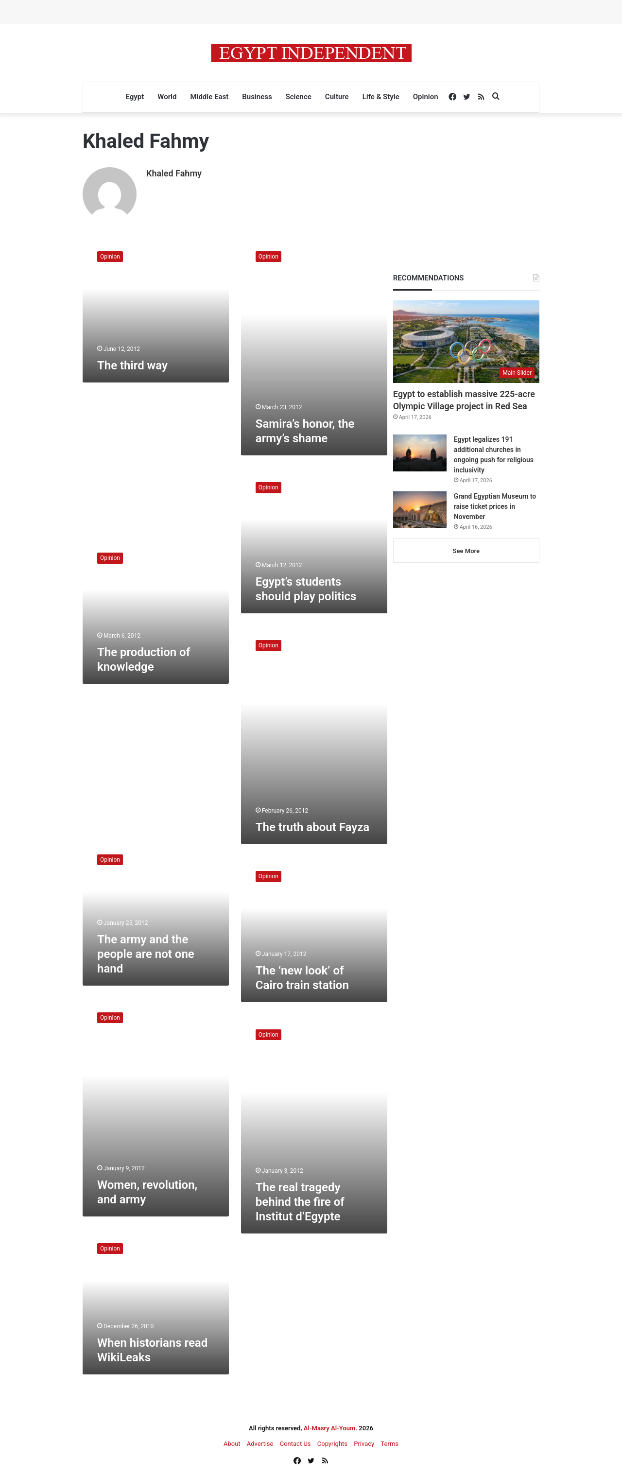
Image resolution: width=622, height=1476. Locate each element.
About (232, 1442)
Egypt (134, 96)
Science (298, 96)
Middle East (209, 96)
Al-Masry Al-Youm (330, 1427)
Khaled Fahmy (174, 173)
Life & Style (381, 96)
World (166, 96)
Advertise (260, 1442)
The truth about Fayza (312, 827)
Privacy (364, 1442)
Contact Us (295, 1442)
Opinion (425, 96)
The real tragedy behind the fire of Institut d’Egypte (300, 1201)
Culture (337, 96)
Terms (389, 1442)
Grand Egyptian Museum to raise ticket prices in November (495, 506)
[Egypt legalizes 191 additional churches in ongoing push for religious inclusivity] (420, 452)
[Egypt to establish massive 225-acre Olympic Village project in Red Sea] (466, 341)
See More (466, 551)
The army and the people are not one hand (145, 953)
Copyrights (332, 1442)
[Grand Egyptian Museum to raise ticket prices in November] (420, 509)
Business (257, 96)
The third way (132, 364)
